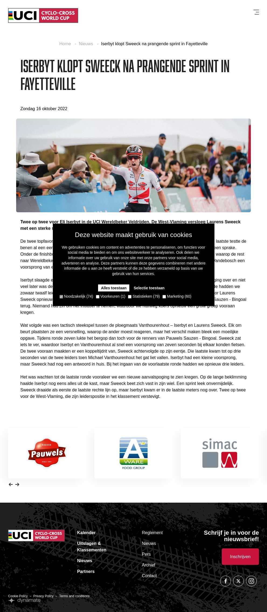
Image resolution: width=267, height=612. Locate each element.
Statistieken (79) (144, 296)
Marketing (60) (176, 296)
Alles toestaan (114, 288)
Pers (146, 554)
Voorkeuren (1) (111, 296)
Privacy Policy (43, 596)
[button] (10, 484)
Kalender (86, 532)
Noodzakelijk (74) (76, 296)
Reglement (152, 532)
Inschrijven (240, 556)
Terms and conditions (74, 596)
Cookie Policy (18, 596)
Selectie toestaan (149, 288)
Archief (148, 565)
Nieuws (86, 43)
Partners (86, 571)
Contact (149, 575)
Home (65, 43)
